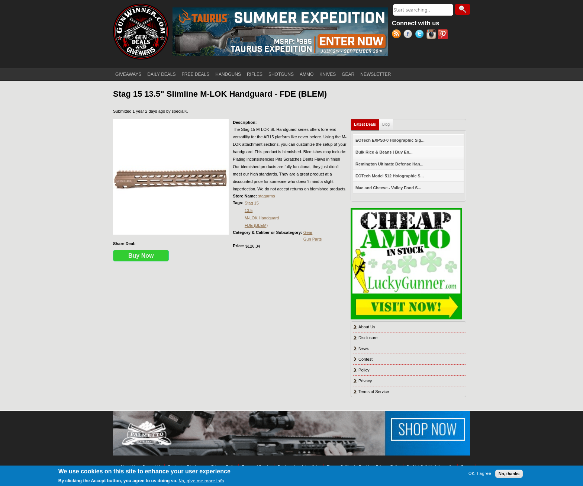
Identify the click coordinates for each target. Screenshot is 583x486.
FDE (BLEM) (256, 225)
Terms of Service (373, 391)
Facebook (409, 35)
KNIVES (327, 74)
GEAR (348, 74)
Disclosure (367, 337)
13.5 (248, 210)
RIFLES (254, 74)
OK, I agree (479, 473)
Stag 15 (252, 203)
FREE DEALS (196, 74)
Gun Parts (312, 239)
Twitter (420, 35)
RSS (397, 35)
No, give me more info (201, 481)
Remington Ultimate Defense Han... (389, 164)
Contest (365, 359)
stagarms (266, 196)
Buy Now (141, 255)
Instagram (432, 35)
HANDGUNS (228, 74)
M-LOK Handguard (262, 218)
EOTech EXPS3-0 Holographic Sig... (390, 140)
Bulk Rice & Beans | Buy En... (383, 152)
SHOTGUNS (281, 74)
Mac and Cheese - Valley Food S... (388, 188)
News (363, 348)
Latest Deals (366, 122)
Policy (363, 370)
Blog (386, 124)
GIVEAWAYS (128, 74)
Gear (307, 232)
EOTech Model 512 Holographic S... (389, 176)
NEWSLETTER (375, 74)
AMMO (306, 74)
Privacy (365, 381)
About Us (366, 327)
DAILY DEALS (161, 74)
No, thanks (509, 473)
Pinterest (444, 35)
